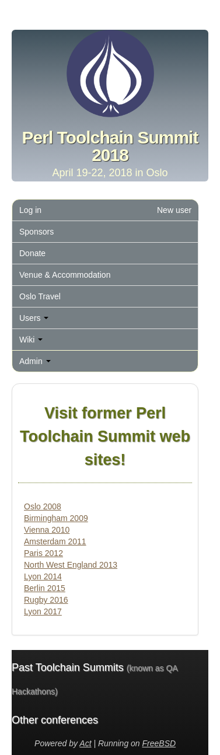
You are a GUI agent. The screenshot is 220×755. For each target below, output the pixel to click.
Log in (30, 210)
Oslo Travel (40, 296)
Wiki (31, 339)
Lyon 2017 (43, 611)
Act (85, 743)
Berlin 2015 (44, 588)
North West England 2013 (70, 564)
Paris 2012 (43, 553)
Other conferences (55, 720)
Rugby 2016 (46, 599)
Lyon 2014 (43, 576)
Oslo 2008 (42, 506)
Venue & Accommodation (64, 274)
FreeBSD (159, 743)
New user (174, 210)
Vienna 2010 (46, 529)
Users (33, 318)
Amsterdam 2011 (55, 541)
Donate (32, 253)
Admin (35, 361)
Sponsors (36, 231)
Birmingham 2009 (56, 518)
